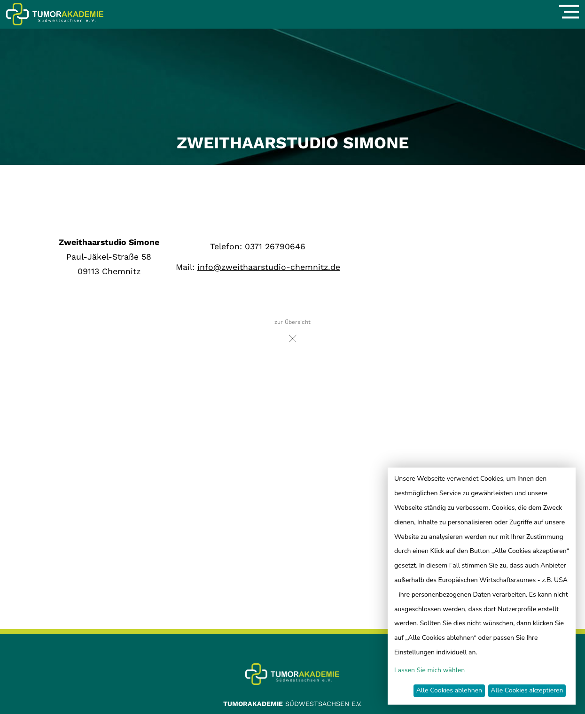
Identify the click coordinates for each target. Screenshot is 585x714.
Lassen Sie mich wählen (429, 670)
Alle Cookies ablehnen (449, 690)
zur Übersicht (292, 333)
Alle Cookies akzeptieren (527, 690)
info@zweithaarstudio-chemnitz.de (268, 267)
